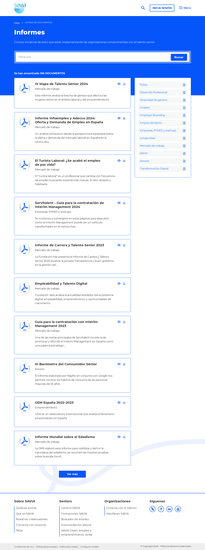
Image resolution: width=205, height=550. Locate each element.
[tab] (163, 84)
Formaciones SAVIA (74, 513)
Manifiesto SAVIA (117, 513)
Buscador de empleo (75, 519)
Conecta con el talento (121, 507)
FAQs (19, 530)
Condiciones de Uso (23, 547)
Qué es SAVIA (25, 513)
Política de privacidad (46, 547)
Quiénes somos (26, 507)
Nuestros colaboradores (32, 519)
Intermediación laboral (76, 524)
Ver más (72, 474)
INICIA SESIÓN (162, 8)
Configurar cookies (89, 547)
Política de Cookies (68, 547)
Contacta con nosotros (31, 524)
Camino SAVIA (70, 507)
